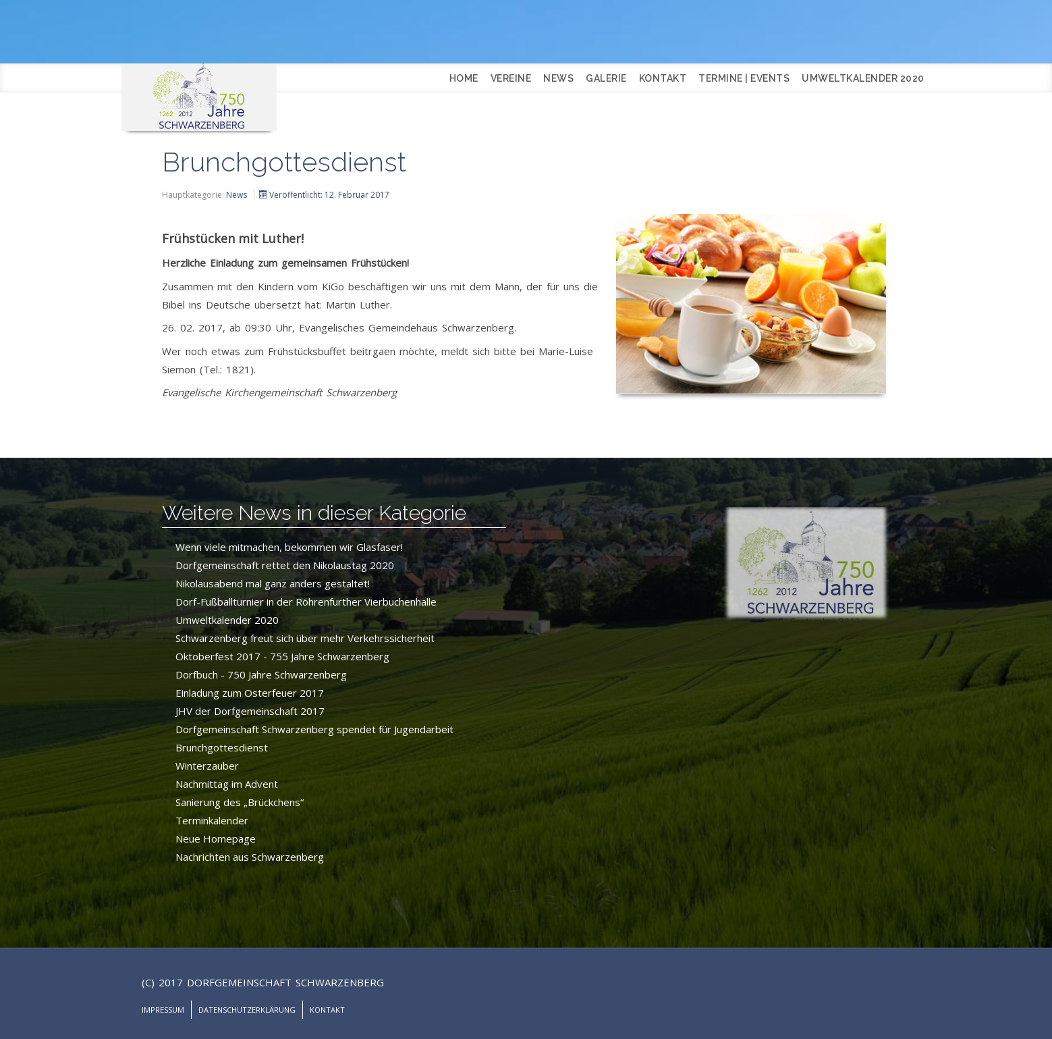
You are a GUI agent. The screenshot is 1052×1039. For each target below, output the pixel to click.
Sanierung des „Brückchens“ (239, 802)
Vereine (511, 78)
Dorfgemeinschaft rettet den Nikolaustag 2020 (284, 565)
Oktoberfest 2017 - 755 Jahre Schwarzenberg (282, 656)
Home (463, 78)
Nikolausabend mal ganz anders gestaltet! (272, 583)
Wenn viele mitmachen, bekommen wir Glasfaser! (289, 547)
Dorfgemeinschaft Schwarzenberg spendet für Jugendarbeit (314, 729)
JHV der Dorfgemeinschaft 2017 (250, 711)
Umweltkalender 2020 (863, 78)
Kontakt (663, 78)
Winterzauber (207, 765)
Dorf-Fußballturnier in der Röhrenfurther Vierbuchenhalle (306, 601)
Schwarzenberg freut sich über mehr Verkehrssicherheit (305, 638)
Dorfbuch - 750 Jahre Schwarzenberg (261, 674)
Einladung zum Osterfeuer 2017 (249, 692)
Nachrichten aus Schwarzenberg (249, 856)
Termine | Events (744, 78)
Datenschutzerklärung (247, 1010)
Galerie (606, 78)
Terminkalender (211, 820)
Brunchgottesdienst (221, 747)
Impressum (163, 1010)
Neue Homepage (215, 838)
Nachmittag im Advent (226, 784)
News (558, 78)
